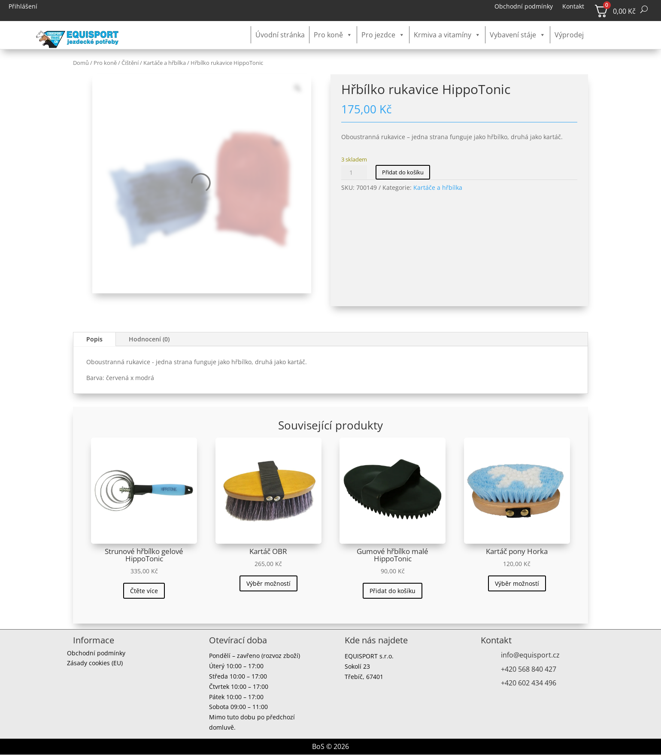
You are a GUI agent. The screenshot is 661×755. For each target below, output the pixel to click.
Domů (81, 63)
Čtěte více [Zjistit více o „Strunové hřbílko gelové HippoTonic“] (144, 591)
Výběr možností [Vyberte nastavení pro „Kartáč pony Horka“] (517, 583)
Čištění (130, 63)
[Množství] (354, 172)
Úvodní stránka (280, 35)
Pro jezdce (383, 34)
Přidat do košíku (403, 172)
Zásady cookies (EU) (95, 664)
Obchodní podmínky (523, 6)
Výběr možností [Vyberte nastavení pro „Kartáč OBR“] (268, 583)
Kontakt (573, 6)
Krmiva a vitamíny (447, 34)
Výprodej (569, 35)
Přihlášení (23, 6)
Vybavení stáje (518, 34)
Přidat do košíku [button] (392, 591)
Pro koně (333, 34)
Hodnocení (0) (149, 339)
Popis (94, 339)
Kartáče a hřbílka (164, 63)
